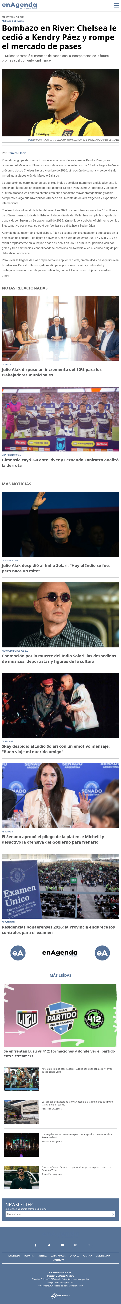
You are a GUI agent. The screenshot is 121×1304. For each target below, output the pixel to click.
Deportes (29, 1255)
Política (87, 1255)
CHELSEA (58, 140)
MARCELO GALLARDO (72, 140)
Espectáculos (58, 1255)
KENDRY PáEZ (88, 140)
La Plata (74, 1255)
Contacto (58, 1260)
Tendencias (14, 1255)
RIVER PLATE (48, 140)
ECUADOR (37, 140)
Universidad (103, 1255)
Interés (42, 1255)
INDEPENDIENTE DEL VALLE (107, 140)
